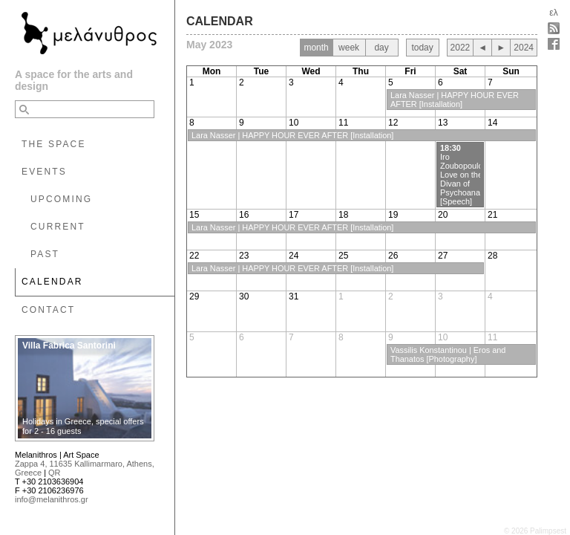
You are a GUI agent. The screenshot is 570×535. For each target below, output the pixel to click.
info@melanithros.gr (51, 499)
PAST (44, 254)
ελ (553, 12)
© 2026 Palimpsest (535, 531)
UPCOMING (61, 199)
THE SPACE (54, 144)
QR (54, 472)
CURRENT (57, 226)
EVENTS (44, 171)
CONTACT (48, 310)
